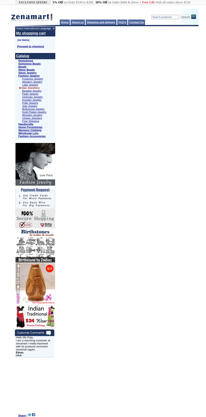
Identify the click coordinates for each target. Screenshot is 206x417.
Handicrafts (25, 124)
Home (65, 22)
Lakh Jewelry (30, 84)
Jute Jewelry (29, 106)
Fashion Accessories (32, 136)
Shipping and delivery (101, 22)
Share (22, 415)
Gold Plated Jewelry (34, 112)
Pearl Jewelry (30, 93)
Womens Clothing (29, 130)
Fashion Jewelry (29, 75)
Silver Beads (26, 69)
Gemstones (25, 60)
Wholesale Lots (28, 133)
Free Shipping (30, 121)
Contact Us (136, 22)
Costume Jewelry (32, 78)
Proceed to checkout (30, 46)
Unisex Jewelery (32, 118)
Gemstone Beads (29, 63)
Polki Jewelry (30, 103)
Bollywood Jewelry (33, 109)
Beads (22, 66)
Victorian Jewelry (32, 96)
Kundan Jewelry (32, 99)
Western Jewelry (32, 81)
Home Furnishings (30, 127)
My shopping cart (30, 33)
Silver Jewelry (27, 72)
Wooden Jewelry (32, 115)
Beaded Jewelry (32, 90)
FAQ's (122, 22)
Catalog (22, 56)
